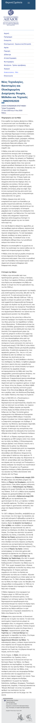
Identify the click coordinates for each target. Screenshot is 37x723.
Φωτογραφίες (9, 62)
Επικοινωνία (8, 76)
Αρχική (6, 33)
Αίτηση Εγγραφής (10, 58)
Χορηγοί (7, 69)
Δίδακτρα (7, 55)
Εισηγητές (7, 40)
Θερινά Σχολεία (13, 2)
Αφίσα (6, 47)
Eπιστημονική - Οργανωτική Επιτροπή (17, 44)
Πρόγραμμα (8, 37)
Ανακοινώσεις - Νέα (11, 72)
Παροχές (7, 51)
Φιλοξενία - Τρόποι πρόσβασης (15, 65)
